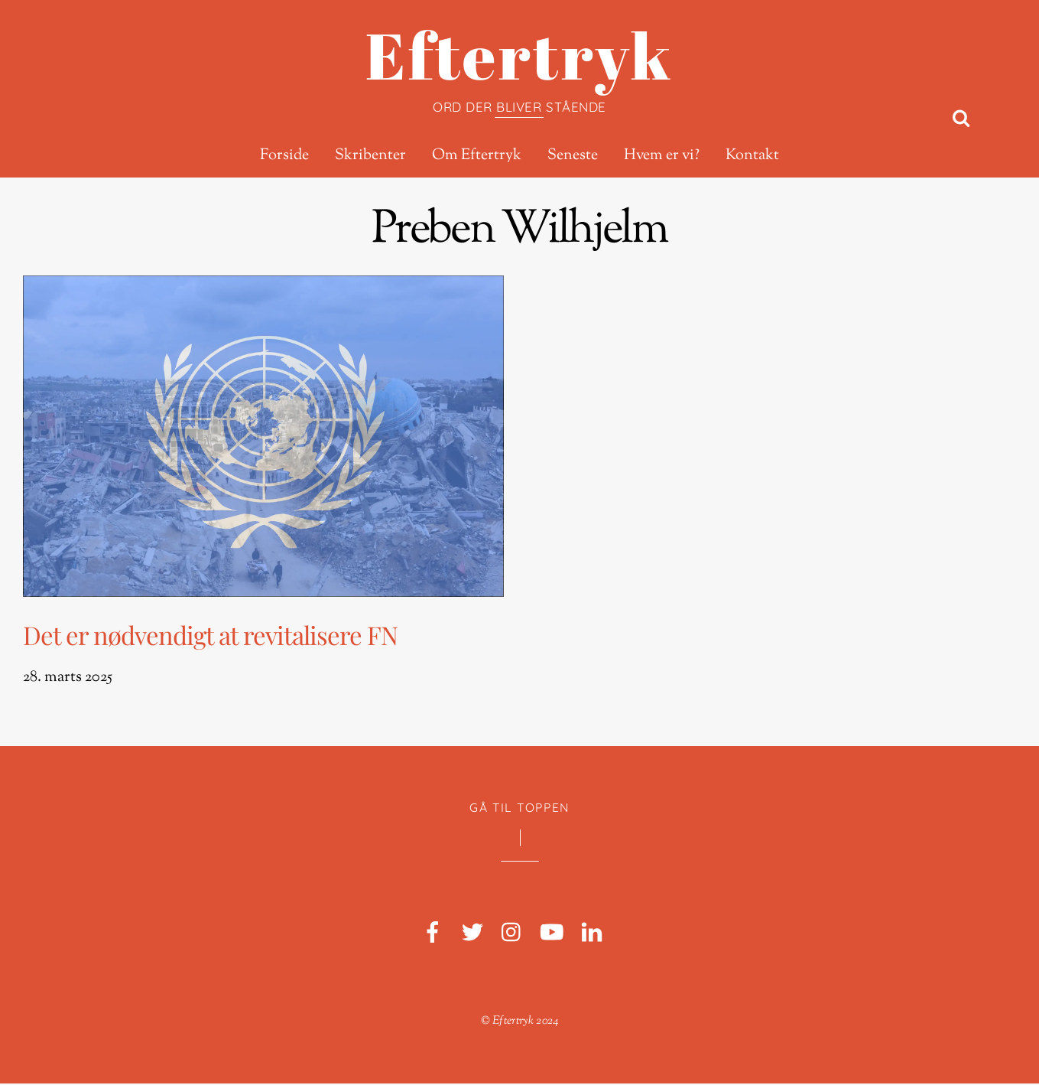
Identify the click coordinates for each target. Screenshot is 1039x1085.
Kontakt (752, 156)
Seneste (572, 156)
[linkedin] (591, 935)
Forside (284, 156)
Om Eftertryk (476, 156)
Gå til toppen (519, 808)
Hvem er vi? (662, 156)
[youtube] (552, 935)
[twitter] (472, 935)
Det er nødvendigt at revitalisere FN (210, 635)
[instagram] (512, 935)
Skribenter (370, 156)
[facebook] (432, 935)
